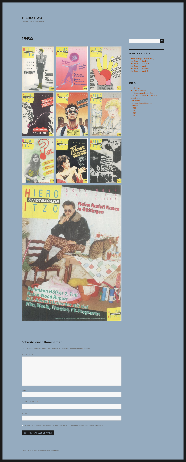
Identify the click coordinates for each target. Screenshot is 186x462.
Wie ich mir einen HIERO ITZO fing (146, 96)
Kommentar (28, 354)
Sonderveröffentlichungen (140, 103)
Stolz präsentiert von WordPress (46, 451)
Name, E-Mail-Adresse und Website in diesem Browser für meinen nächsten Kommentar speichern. (64, 426)
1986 (134, 116)
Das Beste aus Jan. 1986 (139, 66)
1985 (134, 113)
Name (25, 390)
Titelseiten (134, 106)
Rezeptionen (135, 98)
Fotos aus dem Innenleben (143, 93)
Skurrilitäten (135, 101)
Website (26, 413)
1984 (134, 111)
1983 (134, 108)
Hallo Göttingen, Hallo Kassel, (142, 59)
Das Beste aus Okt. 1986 (139, 61)
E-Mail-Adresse (30, 402)
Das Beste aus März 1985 (139, 69)
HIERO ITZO (32, 18)
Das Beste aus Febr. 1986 (139, 64)
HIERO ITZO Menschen (139, 91)
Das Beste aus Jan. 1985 (139, 71)
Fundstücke (135, 88)
